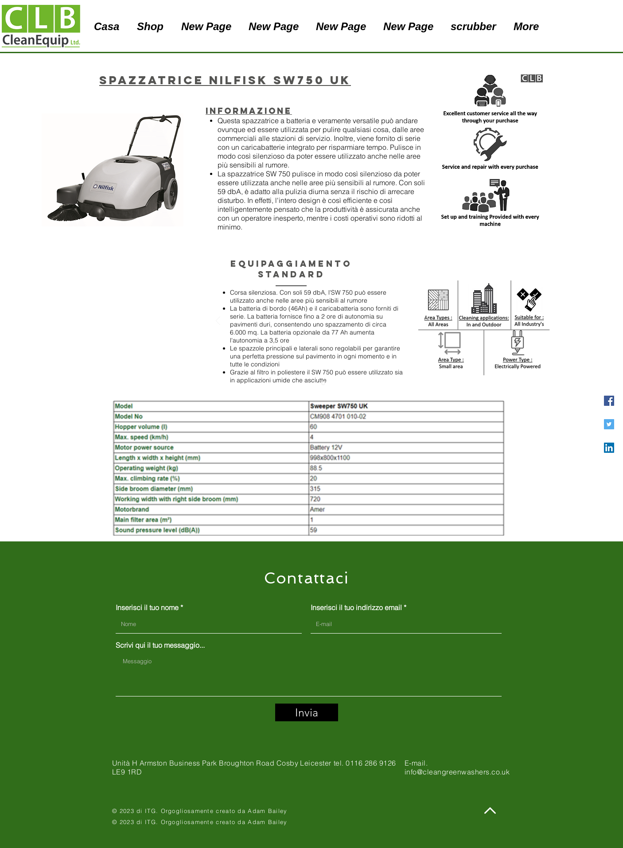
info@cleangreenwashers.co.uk (457, 771)
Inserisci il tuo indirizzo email (356, 607)
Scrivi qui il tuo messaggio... (160, 645)
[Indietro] (218, 321)
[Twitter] (609, 424)
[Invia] (306, 712)
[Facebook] (609, 401)
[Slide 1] (323, 383)
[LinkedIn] (609, 448)
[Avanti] (428, 321)
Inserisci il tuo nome (147, 607)
